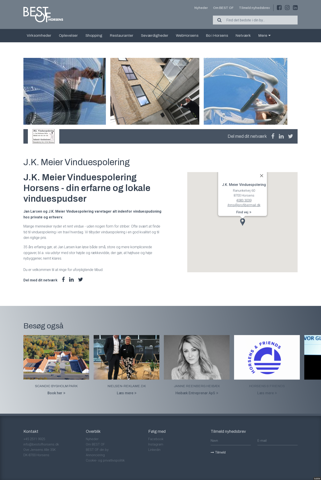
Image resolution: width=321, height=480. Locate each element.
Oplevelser (68, 35)
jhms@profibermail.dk (243, 205)
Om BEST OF (223, 8)
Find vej (243, 212)
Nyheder (201, 8)
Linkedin (154, 450)
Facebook (155, 439)
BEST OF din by (97, 450)
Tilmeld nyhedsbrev (254, 8)
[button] (242, 222)
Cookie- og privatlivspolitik (105, 460)
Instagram (155, 444)
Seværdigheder (154, 35)
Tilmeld (218, 452)
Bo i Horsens (217, 35)
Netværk (243, 35)
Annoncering (95, 455)
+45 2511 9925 (34, 439)
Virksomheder (39, 35)
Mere (264, 35)
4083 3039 (243, 200)
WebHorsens (187, 35)
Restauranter (121, 35)
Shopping (93, 35)
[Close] (261, 175)
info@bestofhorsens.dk (41, 444)
